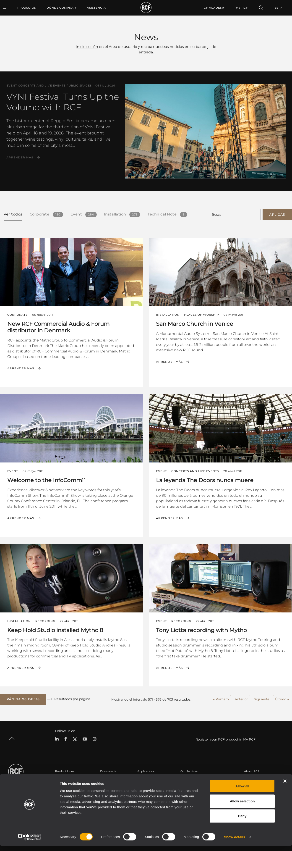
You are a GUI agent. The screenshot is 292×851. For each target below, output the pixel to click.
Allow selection (242, 806)
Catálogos (107, 778)
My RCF (242, 7)
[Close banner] (285, 786)
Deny (242, 821)
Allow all (242, 791)
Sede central (252, 778)
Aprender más (19, 157)
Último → (282, 698)
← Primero (221, 698)
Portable (61, 778)
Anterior (241, 698)
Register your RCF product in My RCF (226, 738)
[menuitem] (61, 8)
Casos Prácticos (148, 778)
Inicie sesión (87, 47)
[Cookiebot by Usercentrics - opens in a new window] (30, 842)
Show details (234, 842)
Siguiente (261, 698)
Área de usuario (191, 778)
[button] (23, 698)
